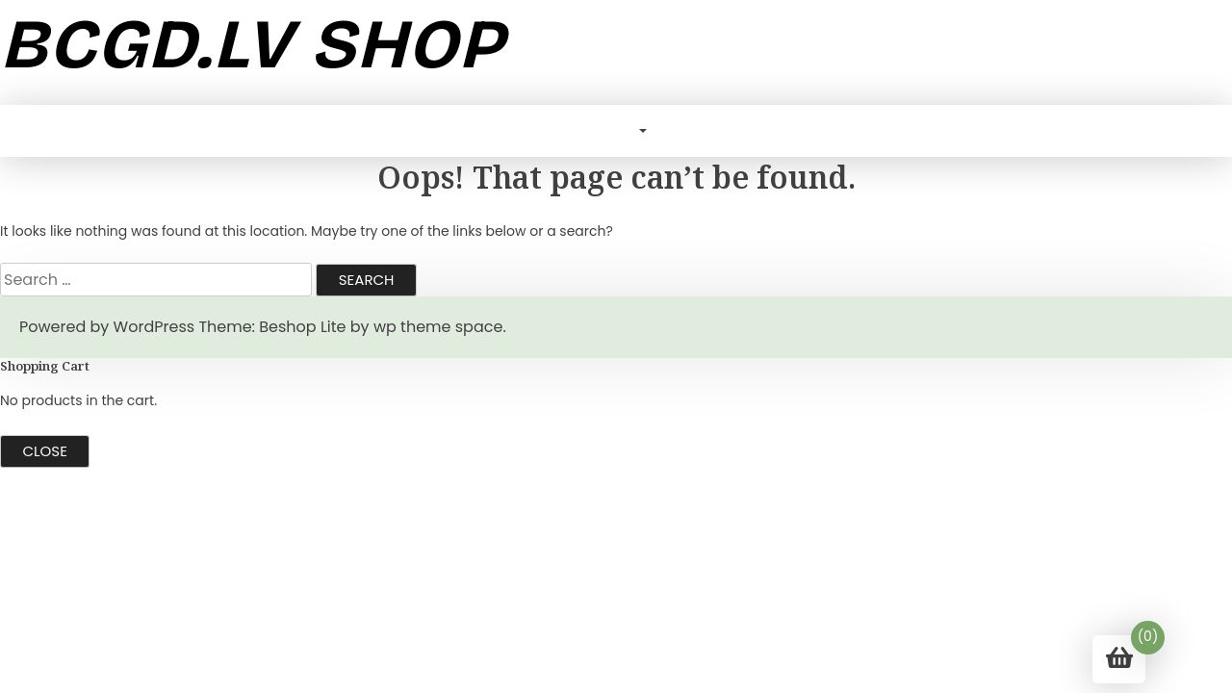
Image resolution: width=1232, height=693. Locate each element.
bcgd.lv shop (252, 44)
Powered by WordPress (106, 327)
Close (45, 451)
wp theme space (437, 327)
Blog (613, 130)
